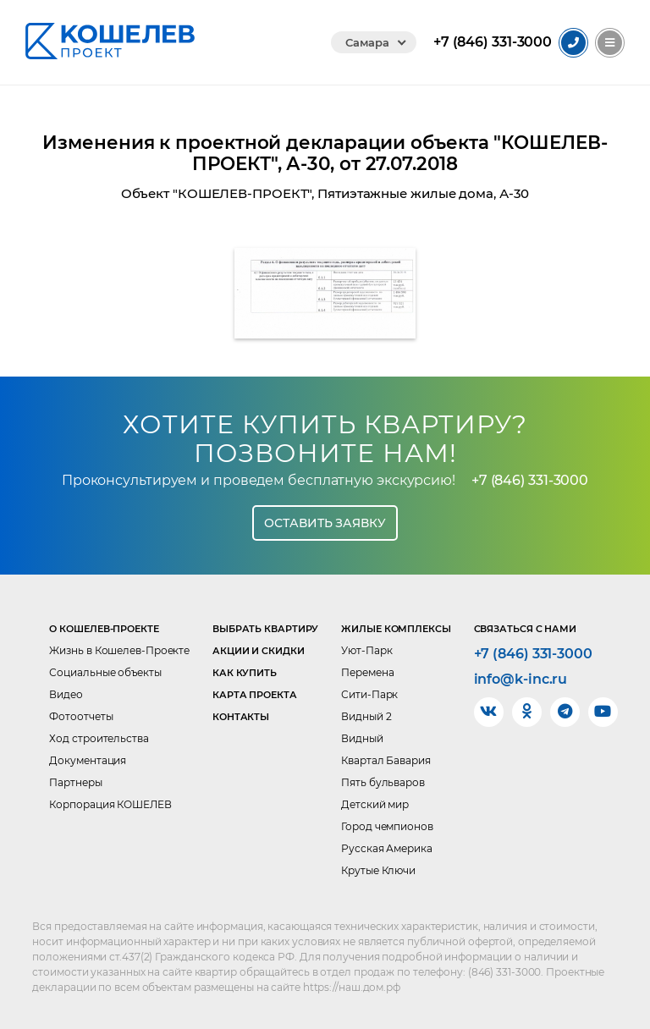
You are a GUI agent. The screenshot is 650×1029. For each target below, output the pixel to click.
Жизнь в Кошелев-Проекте (119, 650)
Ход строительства (98, 738)
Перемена (367, 672)
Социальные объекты (105, 672)
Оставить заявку (325, 523)
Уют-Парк (366, 650)
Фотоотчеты (81, 716)
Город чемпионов (387, 826)
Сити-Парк (369, 694)
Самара (366, 42)
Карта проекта (254, 695)
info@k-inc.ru (521, 679)
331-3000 (492, 42)
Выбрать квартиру (265, 629)
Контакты (240, 717)
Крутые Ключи (378, 870)
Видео (66, 694)
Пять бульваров (383, 782)
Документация (87, 760)
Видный (362, 738)
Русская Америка (386, 848)
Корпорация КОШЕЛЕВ (110, 804)
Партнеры (75, 782)
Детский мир (375, 804)
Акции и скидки (258, 651)
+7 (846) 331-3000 (529, 480)
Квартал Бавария (386, 760)
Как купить (244, 673)
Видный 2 (366, 716)
